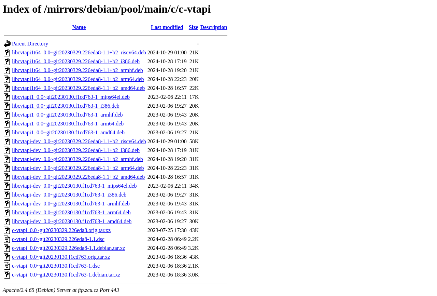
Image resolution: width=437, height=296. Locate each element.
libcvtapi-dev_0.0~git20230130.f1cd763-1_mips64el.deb (74, 186)
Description (213, 27)
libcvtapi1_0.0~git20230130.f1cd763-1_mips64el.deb (71, 97)
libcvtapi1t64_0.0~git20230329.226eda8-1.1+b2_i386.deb (76, 61)
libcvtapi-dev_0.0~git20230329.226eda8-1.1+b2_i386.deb (76, 150)
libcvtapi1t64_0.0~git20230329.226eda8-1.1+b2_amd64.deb (78, 88)
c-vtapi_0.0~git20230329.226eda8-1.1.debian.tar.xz (68, 248)
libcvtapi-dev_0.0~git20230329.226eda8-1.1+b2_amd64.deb (78, 177)
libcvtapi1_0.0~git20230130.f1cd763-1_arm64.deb (68, 123)
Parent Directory (30, 43)
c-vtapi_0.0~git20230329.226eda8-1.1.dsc (58, 239)
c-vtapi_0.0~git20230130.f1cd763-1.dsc (56, 266)
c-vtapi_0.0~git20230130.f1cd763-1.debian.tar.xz (66, 275)
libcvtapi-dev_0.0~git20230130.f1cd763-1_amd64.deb (71, 221)
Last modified (167, 27)
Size (193, 27)
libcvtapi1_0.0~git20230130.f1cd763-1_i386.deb (65, 106)
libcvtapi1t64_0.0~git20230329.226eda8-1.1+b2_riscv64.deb (79, 52)
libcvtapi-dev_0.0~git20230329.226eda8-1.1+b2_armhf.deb (77, 159)
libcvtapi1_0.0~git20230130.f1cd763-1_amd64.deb (68, 132)
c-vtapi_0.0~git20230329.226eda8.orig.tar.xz (61, 230)
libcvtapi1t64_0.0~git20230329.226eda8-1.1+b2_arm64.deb (78, 79)
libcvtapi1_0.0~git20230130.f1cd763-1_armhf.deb (67, 115)
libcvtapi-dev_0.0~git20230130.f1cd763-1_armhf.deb (71, 203)
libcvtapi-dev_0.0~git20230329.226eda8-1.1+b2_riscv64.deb (79, 141)
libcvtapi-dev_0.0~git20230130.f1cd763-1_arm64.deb (71, 212)
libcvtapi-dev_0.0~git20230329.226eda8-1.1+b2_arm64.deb (78, 168)
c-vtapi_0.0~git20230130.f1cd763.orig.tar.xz (61, 257)
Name (79, 27)
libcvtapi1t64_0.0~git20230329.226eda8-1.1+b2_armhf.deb (77, 70)
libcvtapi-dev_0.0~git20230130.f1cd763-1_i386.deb (69, 195)
